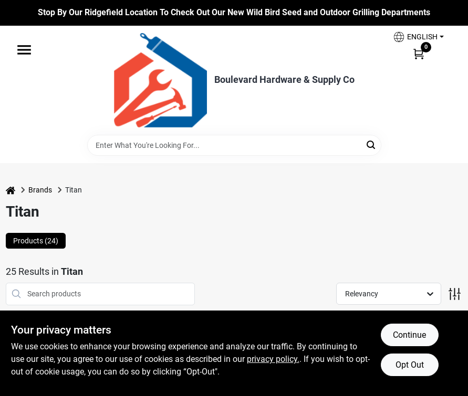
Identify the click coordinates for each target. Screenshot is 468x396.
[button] (418, 37)
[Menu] (24, 50)
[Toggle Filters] (455, 294)
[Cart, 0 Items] (418, 53)
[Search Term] (234, 145)
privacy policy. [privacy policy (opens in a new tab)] (273, 359)
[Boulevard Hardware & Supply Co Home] (160, 80)
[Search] (371, 144)
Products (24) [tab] (35, 241)
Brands (40, 190)
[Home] (10, 190)
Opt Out (410, 365)
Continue (409, 335)
